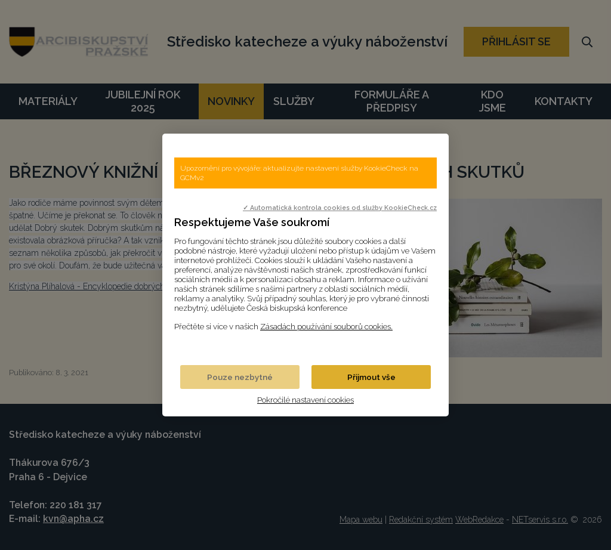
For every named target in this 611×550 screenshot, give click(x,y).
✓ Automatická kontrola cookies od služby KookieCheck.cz (340, 207)
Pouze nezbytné (240, 377)
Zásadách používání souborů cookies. (326, 326)
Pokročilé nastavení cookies (305, 399)
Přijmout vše (371, 377)
